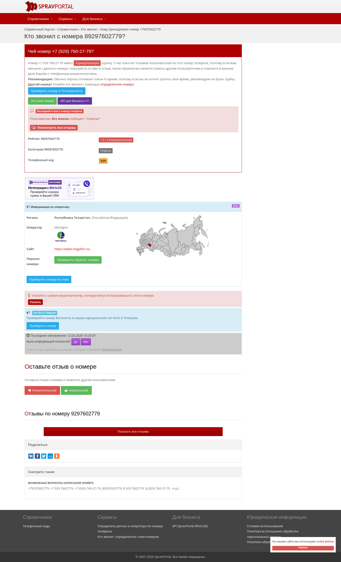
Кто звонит (89, 29)
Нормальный (76, 390)
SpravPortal (163, 557)
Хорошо (303, 547)
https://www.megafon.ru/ (72, 249)
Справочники (38, 19)
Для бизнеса (92, 19)
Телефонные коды (36, 526)
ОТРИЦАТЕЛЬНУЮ (87, 63)
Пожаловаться (112, 349)
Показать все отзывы (133, 431)
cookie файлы (325, 541)
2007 (142, 557)
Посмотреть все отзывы (54, 127)
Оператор (34, 227)
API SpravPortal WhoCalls (190, 526)
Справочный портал (39, 29)
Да (75, 342)
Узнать (35, 302)
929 (103, 161)
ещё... (176, 488)
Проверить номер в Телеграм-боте (57, 91)
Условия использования (265, 526)
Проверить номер (42, 326)
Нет (86, 342)
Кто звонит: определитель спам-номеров (128, 537)
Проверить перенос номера (78, 260)
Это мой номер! (42, 101)
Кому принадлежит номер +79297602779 (130, 29)
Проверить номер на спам (49, 279)
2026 (150, 557)
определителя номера (117, 84)
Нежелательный (42, 390)
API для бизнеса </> (74, 101)
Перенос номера (33, 261)
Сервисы (66, 19)
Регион (32, 218)
